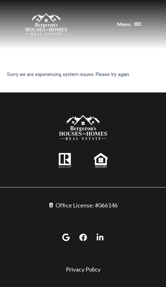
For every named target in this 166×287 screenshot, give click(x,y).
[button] (113, 24)
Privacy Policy (83, 269)
